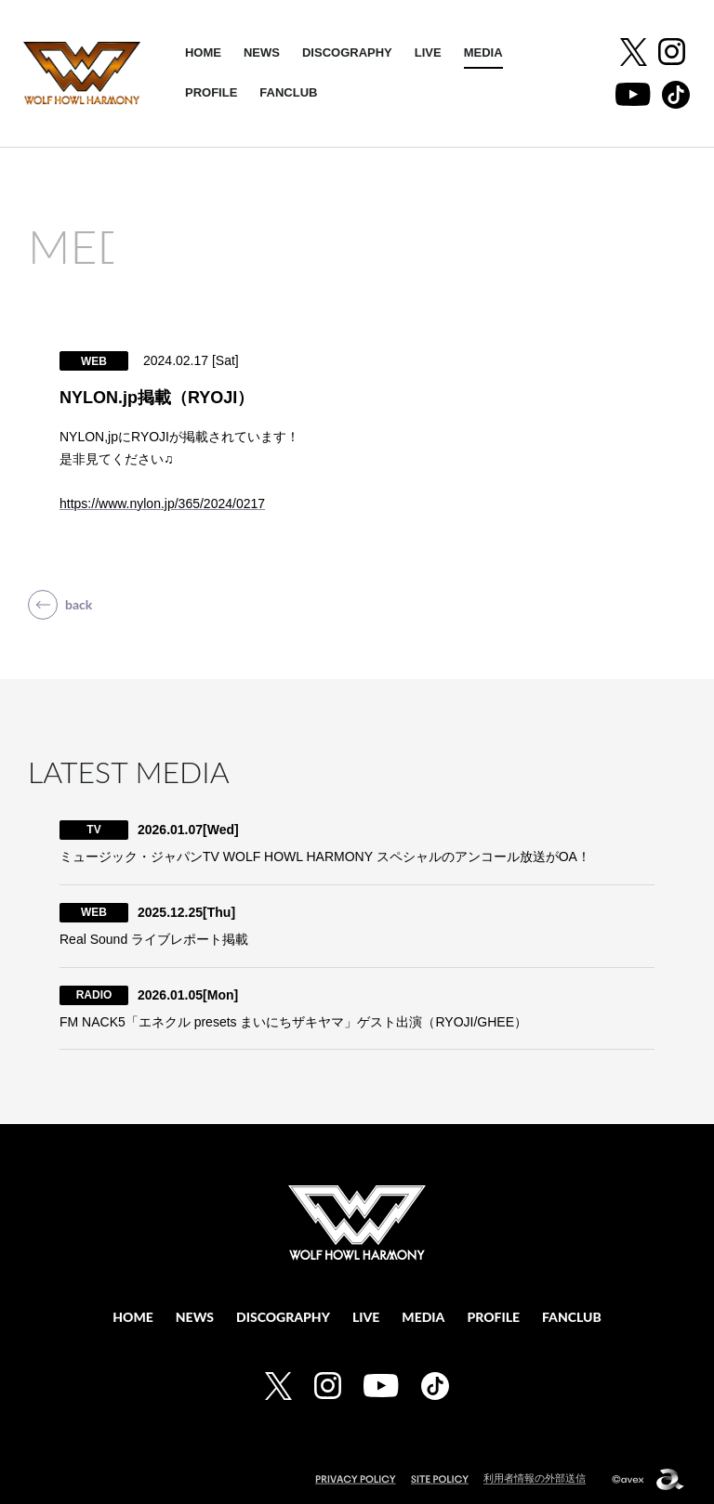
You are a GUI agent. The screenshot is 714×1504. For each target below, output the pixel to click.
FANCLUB (288, 92)
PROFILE (211, 92)
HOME (203, 52)
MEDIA (483, 52)
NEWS (262, 52)
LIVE (428, 52)
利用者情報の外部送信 (534, 1478)
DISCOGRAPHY (347, 52)
